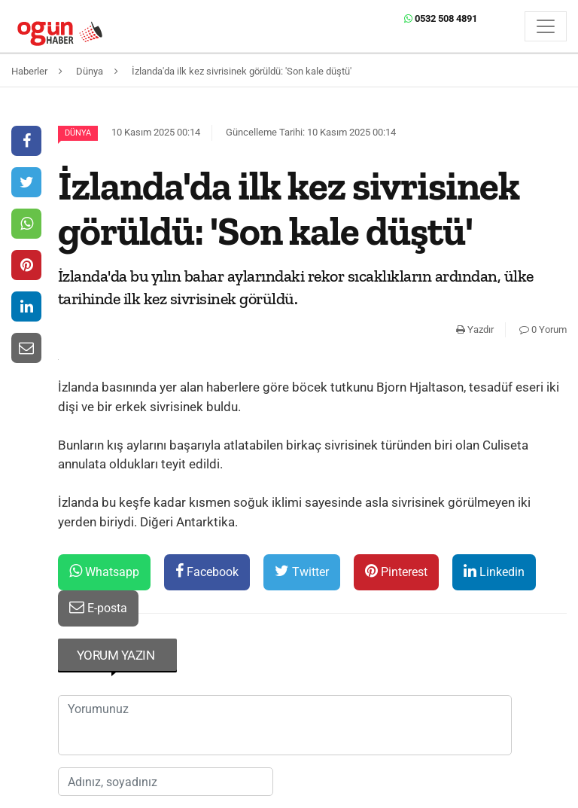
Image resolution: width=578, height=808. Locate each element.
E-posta (98, 607)
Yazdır (475, 329)
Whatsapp (104, 571)
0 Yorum (543, 329)
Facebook (207, 571)
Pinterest (396, 571)
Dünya (78, 133)
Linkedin (494, 571)
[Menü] (546, 26)
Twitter (302, 571)
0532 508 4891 (440, 18)
